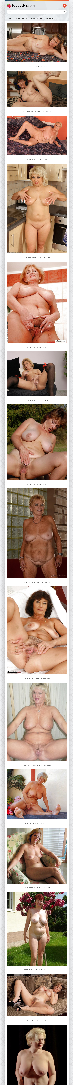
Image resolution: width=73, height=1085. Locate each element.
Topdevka (23, 5)
